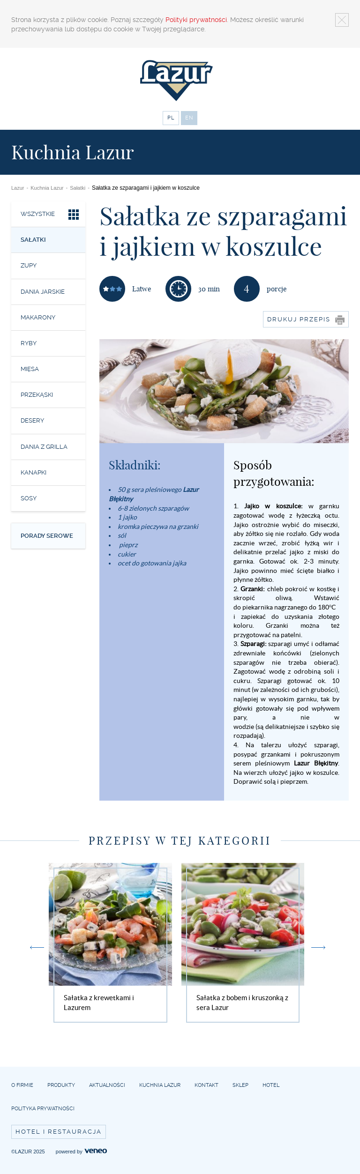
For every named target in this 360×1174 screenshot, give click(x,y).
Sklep (240, 1085)
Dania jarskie (43, 291)
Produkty (61, 1085)
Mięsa (30, 368)
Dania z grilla (44, 446)
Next (318, 947)
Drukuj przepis (306, 320)
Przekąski (37, 394)
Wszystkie (51, 216)
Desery (32, 420)
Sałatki (77, 188)
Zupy (29, 265)
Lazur (17, 188)
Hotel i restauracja (58, 1131)
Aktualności (107, 1085)
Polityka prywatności (43, 1109)
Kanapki (33, 472)
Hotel (270, 1085)
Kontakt (206, 1085)
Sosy (29, 498)
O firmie (22, 1085)
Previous (37, 947)
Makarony (38, 317)
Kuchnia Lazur (46, 188)
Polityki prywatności (196, 19)
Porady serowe (47, 535)
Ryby (29, 343)
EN (189, 118)
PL (170, 118)
